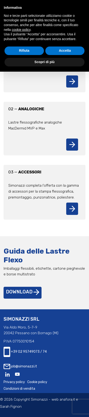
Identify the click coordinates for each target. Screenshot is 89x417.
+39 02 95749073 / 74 (25, 352)
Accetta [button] (65, 50)
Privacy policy (14, 382)
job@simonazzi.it (20, 366)
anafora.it (67, 399)
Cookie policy (37, 382)
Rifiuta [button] (24, 50)
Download (22, 292)
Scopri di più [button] (44, 62)
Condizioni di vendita (19, 389)
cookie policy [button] (21, 30)
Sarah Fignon (11, 406)
